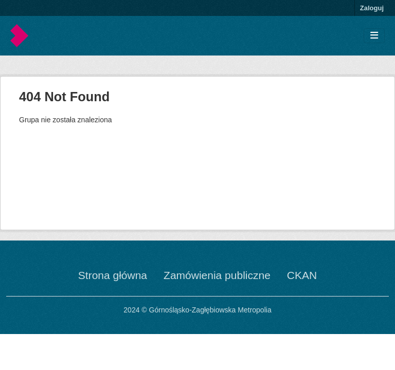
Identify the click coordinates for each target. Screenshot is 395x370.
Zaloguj (372, 8)
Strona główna (112, 275)
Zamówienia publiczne (217, 275)
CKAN (302, 275)
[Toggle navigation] (374, 35)
